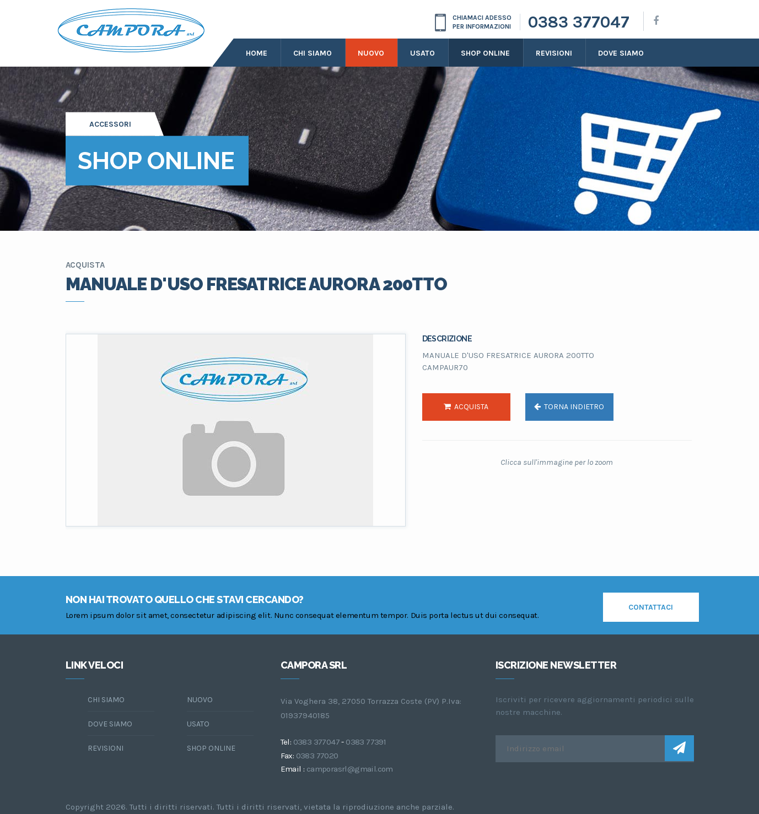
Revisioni (554, 53)
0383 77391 (366, 742)
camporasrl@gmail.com (349, 769)
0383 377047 (578, 22)
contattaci (650, 607)
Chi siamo (312, 53)
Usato (422, 53)
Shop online (485, 53)
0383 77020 (317, 756)
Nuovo (371, 53)
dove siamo (621, 53)
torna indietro (569, 406)
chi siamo (106, 699)
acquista (466, 406)
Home (256, 53)
